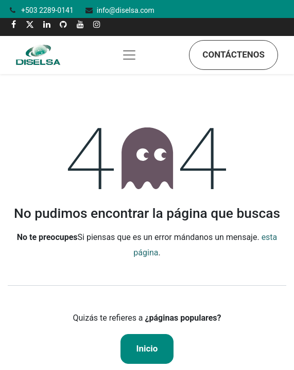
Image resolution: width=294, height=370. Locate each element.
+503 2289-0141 (48, 10)
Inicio (147, 348)
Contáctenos (233, 54)
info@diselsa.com (125, 10)
